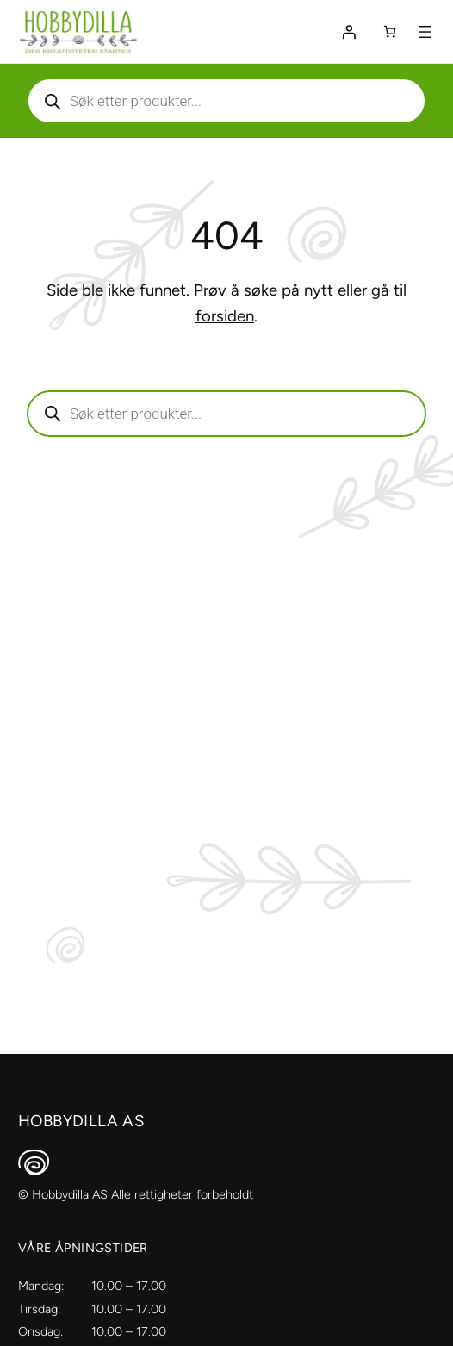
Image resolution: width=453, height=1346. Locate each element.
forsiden (224, 316)
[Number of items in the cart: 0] (390, 31)
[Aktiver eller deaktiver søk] (226, 101)
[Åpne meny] (424, 32)
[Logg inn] (348, 32)
